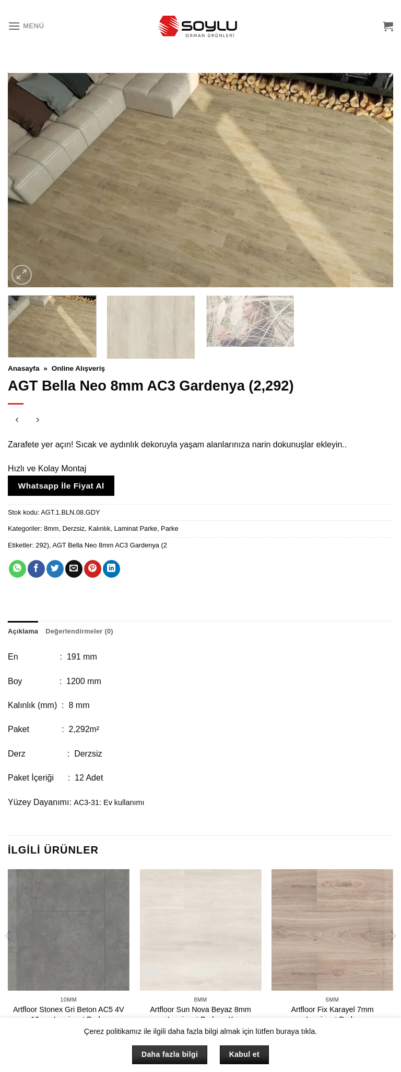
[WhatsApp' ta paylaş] (17, 569)
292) (42, 545)
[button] (26, 26)
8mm (51, 528)
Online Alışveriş (78, 368)
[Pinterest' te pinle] (92, 569)
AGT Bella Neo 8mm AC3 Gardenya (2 (109, 545)
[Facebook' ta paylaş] (36, 569)
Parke (169, 528)
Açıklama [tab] (23, 631)
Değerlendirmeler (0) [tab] (79, 631)
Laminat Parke (135, 528)
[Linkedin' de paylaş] (111, 569)
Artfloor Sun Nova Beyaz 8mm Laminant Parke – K (200, 1014)
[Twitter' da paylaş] (55, 569)
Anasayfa (23, 368)
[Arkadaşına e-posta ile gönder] (73, 569)
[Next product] (17, 421)
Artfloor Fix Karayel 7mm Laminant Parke (332, 1014)
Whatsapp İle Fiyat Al (61, 485)
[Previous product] (38, 421)
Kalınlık (99, 528)
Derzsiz (74, 528)
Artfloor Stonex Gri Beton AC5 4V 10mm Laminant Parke (68, 1014)
